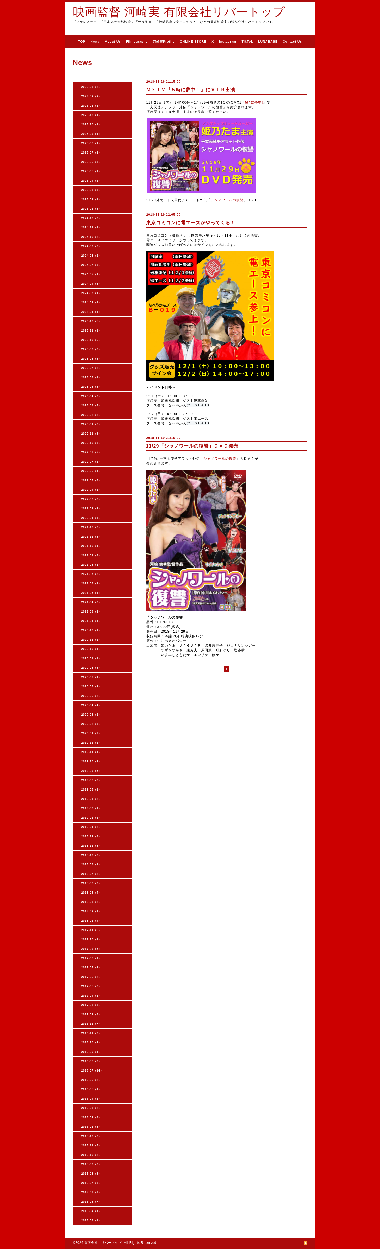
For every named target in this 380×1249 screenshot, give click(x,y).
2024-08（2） (91, 255)
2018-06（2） (91, 883)
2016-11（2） (91, 1033)
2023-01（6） (91, 424)
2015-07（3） (91, 1182)
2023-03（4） (91, 405)
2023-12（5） (91, 321)
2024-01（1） (91, 311)
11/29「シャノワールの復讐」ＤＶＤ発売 (192, 446)
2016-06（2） (91, 1079)
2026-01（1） (91, 105)
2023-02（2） (91, 414)
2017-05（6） (91, 986)
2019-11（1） (91, 752)
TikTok (247, 41)
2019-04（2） (91, 798)
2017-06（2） (91, 976)
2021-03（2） (91, 611)
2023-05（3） (91, 386)
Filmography (137, 41)
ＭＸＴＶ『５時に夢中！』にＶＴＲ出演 (190, 89)
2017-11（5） (91, 930)
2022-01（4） (91, 517)
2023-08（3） (91, 358)
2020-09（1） (91, 658)
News (94, 41)
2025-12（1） (91, 115)
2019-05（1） (91, 789)
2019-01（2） (91, 827)
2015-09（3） (91, 1164)
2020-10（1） (91, 649)
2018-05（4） (91, 892)
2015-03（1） (91, 1220)
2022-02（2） (91, 508)
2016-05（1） (91, 1089)
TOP (81, 41)
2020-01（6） (91, 733)
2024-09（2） (91, 246)
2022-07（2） (91, 461)
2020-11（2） (91, 639)
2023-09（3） (91, 349)
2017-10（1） (91, 939)
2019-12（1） (91, 742)
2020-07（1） (91, 677)
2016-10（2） (91, 1042)
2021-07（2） (91, 574)
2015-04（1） (91, 1211)
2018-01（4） (91, 920)
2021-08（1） (91, 564)
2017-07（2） (91, 967)
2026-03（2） (91, 86)
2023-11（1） (91, 330)
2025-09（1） (91, 133)
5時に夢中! (254, 102)
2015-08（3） (91, 1173)
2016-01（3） (91, 1126)
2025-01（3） (91, 208)
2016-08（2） (91, 1061)
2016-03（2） (91, 1108)
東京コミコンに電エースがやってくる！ (190, 222)
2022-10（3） (91, 442)
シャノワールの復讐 (227, 200)
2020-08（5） (91, 667)
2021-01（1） (91, 620)
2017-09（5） (91, 948)
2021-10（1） (91, 545)
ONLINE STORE (193, 41)
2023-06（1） (91, 377)
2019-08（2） (91, 780)
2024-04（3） (91, 283)
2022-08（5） (91, 452)
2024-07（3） (91, 264)
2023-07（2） (91, 367)
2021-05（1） (91, 592)
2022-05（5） (91, 480)
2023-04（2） (91, 396)
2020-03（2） (91, 714)
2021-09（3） (91, 555)
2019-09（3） (91, 770)
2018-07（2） (91, 873)
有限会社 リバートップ (103, 1243)
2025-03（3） (91, 190)
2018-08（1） (91, 864)
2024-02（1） (91, 302)
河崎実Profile (164, 41)
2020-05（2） (91, 695)
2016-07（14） (92, 1070)
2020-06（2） (91, 686)
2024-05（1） (91, 274)
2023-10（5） (91, 339)
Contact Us (292, 41)
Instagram (227, 41)
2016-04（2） (91, 1098)
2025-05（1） (91, 171)
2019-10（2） (91, 761)
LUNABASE (268, 41)
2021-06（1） (91, 583)
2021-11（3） (91, 536)
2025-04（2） (91, 180)
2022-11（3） (91, 433)
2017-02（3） (91, 1014)
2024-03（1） (91, 293)
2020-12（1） (91, 630)
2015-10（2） (91, 1154)
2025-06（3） (91, 161)
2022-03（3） (91, 499)
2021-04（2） (91, 602)
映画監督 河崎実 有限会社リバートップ (179, 11)
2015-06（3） (91, 1192)
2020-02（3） (91, 723)
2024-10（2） (91, 236)
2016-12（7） (91, 1023)
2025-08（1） (91, 143)
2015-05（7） (91, 1201)
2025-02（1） (91, 199)
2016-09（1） (91, 1051)
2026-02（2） (91, 96)
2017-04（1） (91, 995)
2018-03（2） (91, 901)
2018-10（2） (91, 855)
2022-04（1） (91, 489)
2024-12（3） (91, 218)
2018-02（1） (91, 911)
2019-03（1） (91, 808)
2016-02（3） (91, 1117)
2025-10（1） (91, 124)
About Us (113, 41)
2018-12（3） (91, 836)
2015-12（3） (91, 1136)
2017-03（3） (91, 1004)
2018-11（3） (91, 845)
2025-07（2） (91, 152)
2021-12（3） (91, 527)
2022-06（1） (91, 471)
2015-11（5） (91, 1145)
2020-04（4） (91, 705)
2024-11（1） (91, 227)
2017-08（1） (91, 958)
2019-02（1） (91, 817)
